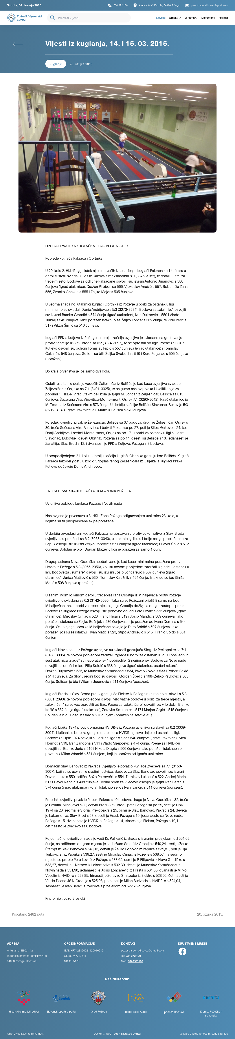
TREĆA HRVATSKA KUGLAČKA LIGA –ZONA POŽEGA (88, 490)
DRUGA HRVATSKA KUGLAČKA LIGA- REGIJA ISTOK (87, 245)
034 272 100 (133, 955)
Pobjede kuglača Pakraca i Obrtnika (74, 258)
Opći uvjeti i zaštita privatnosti (25, 1033)
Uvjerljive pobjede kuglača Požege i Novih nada (83, 503)
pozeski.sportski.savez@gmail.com (142, 950)
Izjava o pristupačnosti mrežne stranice (204, 1033)
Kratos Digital (132, 1033)
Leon (117, 1033)
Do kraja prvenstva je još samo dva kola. (77, 371)
